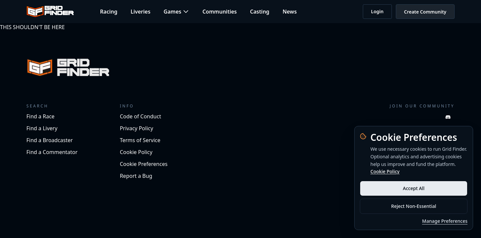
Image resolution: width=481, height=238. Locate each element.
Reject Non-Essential (413, 206)
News (290, 11)
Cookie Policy (384, 171)
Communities (219, 11)
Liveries (140, 11)
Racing (108, 11)
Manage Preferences (444, 221)
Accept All (413, 188)
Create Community (425, 12)
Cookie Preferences (143, 164)
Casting (259, 11)
